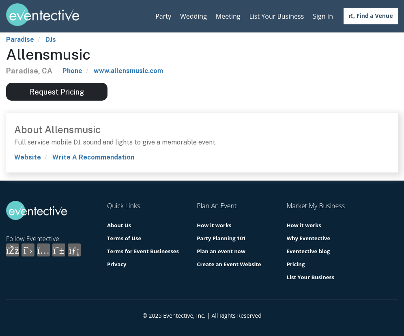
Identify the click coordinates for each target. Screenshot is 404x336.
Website (27, 157)
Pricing (296, 264)
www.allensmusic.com (128, 71)
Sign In (323, 16)
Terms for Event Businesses (143, 251)
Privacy (116, 264)
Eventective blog (308, 251)
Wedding (193, 16)
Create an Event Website (229, 264)
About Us (119, 225)
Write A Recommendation (93, 157)
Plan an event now (221, 251)
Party (163, 16)
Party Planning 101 (221, 238)
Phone (72, 71)
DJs (50, 39)
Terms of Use (124, 238)
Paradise (20, 39)
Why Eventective (308, 238)
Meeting (228, 16)
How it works (214, 225)
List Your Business (276, 16)
